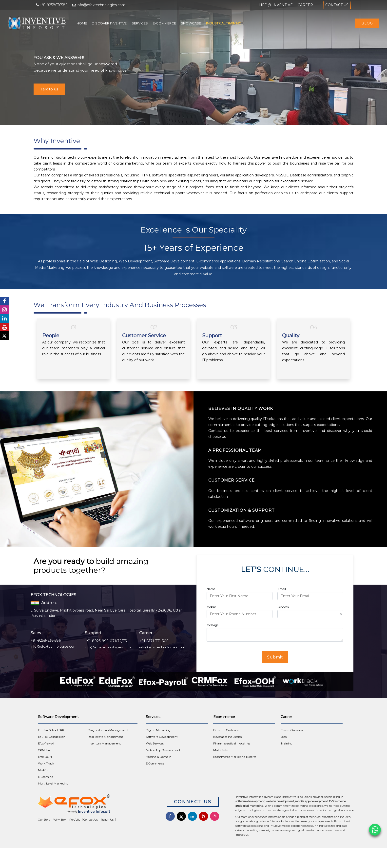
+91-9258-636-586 (46, 640)
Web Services (155, 743)
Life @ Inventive (276, 5)
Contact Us (337, 5)
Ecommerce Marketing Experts (234, 757)
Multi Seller (221, 750)
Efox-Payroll (46, 743)
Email (281, 589)
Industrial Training (223, 23)
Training (286, 743)
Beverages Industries (227, 737)
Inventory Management (104, 743)
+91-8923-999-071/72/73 (106, 641)
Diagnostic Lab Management (108, 730)
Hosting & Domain (158, 757)
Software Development (162, 737)
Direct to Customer (226, 730)
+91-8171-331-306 (153, 641)
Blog (367, 23)
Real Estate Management (105, 737)
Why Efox (59, 819)
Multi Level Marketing (53, 783)
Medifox (43, 770)
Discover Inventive (109, 23)
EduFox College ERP (51, 737)
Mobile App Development (163, 750)
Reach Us (107, 819)
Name (211, 589)
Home (82, 23)
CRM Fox (44, 750)
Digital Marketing (158, 730)
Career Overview (292, 730)
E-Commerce (164, 23)
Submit (275, 657)
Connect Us (193, 802)
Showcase (191, 23)
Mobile (211, 607)
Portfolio (74, 819)
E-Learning (45, 777)
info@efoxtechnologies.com (54, 646)
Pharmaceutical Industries (231, 743)
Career (305, 5)
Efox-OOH (45, 757)
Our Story (44, 819)
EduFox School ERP (51, 730)
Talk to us (49, 89)
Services (140, 23)
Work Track (46, 763)
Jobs (284, 737)
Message (212, 625)
